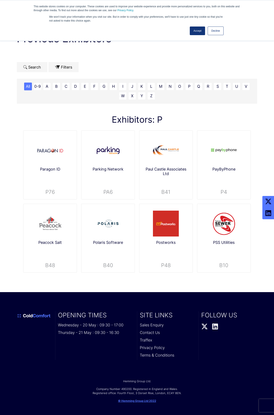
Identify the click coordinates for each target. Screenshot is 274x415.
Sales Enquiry (152, 325)
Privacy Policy (125, 10)
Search (32, 67)
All (28, 86)
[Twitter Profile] (268, 202)
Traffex (146, 340)
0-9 (37, 86)
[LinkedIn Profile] (268, 213)
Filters (63, 67)
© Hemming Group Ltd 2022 (137, 400)
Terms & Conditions (157, 355)
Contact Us (150, 332)
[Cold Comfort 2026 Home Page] (35, 316)
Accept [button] (197, 30)
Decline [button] (215, 30)
